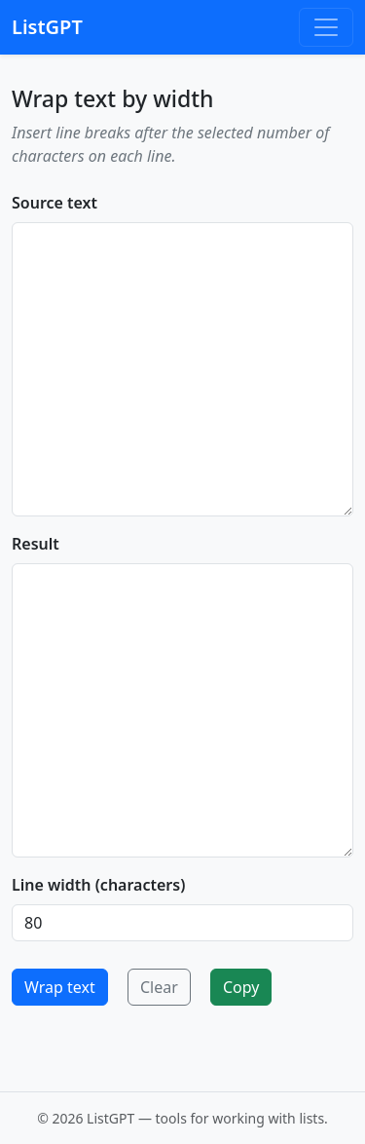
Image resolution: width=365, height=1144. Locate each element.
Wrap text (59, 987)
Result (35, 543)
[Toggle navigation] (326, 27)
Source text (54, 202)
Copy (241, 987)
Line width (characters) (98, 885)
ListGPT (47, 27)
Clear (159, 987)
